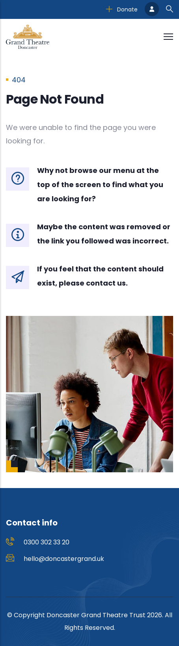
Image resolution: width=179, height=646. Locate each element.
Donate (122, 9)
